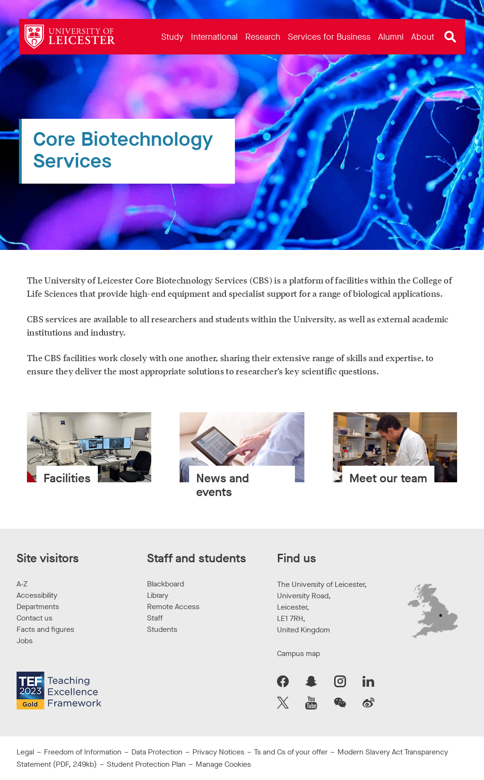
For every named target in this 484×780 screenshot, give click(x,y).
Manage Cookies (223, 764)
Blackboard (165, 584)
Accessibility (37, 595)
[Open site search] (450, 37)
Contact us (34, 618)
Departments (38, 607)
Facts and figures (45, 629)
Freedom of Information (82, 752)
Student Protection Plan (146, 764)
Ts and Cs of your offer (291, 752)
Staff (155, 618)
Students (162, 629)
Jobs (25, 641)
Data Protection (156, 752)
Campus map (298, 653)
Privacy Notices (218, 752)
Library (157, 595)
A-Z (22, 584)
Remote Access (173, 607)
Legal (25, 752)
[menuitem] (172, 36)
